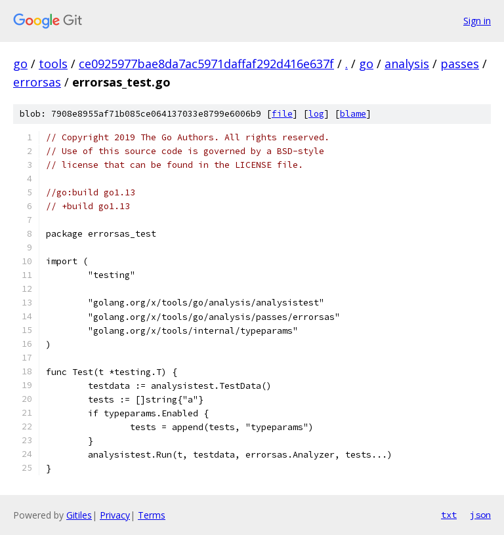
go (20, 63)
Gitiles (79, 515)
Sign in (477, 20)
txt (449, 515)
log (316, 113)
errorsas (37, 82)
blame (353, 113)
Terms (151, 515)
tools (53, 63)
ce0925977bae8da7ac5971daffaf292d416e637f (206, 63)
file (282, 113)
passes (459, 63)
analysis (407, 63)
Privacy (115, 515)
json (480, 515)
